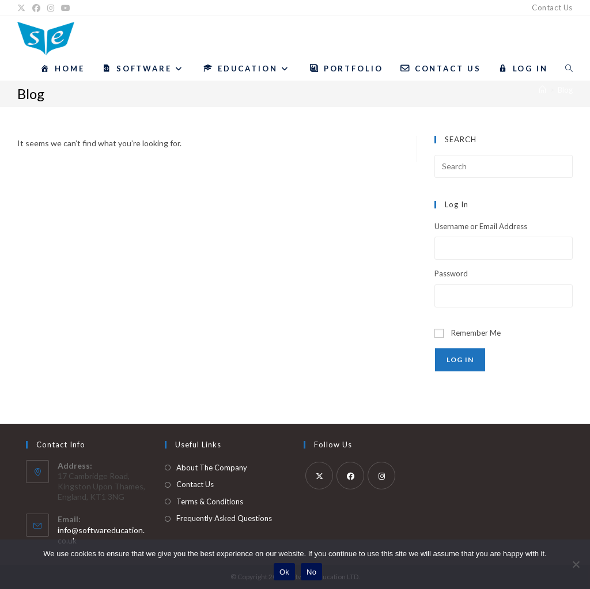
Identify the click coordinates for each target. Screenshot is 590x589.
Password (451, 273)
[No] (575, 564)
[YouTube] (66, 8)
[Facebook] (36, 8)
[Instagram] (51, 8)
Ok (284, 572)
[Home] (542, 89)
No (311, 572)
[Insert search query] (503, 166)
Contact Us (552, 7)
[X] (23, 8)
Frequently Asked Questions (224, 518)
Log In (460, 359)
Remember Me (476, 332)
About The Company (211, 467)
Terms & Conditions (209, 501)
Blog (565, 89)
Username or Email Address (480, 226)
